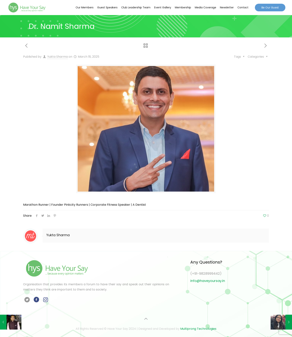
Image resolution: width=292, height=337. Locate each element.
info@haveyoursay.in (207, 280)
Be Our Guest (270, 7)
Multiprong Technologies (198, 329)
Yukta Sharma (57, 56)
